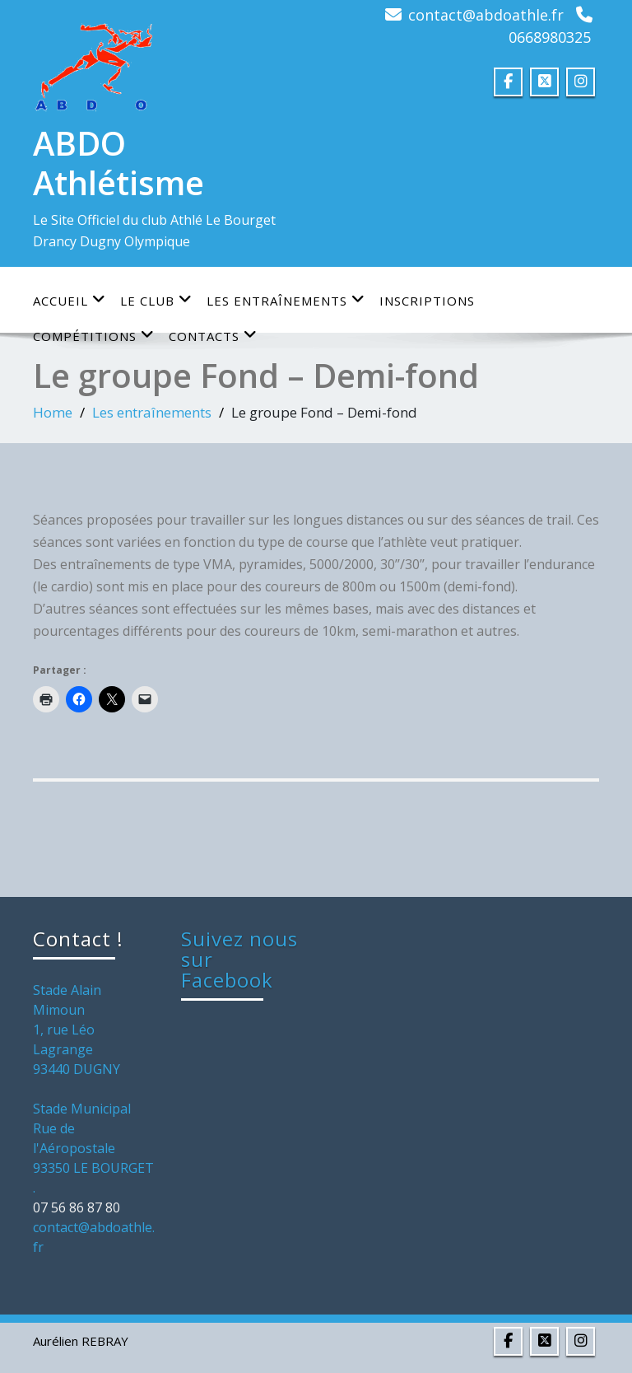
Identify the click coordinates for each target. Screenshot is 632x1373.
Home (52, 412)
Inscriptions (427, 300)
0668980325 (550, 37)
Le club (156, 300)
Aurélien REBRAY (80, 1341)
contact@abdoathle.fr (486, 15)
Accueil (69, 300)
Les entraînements (286, 300)
